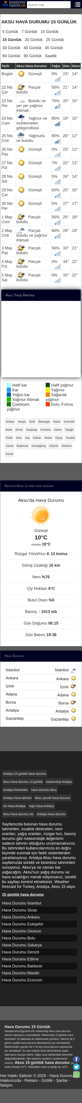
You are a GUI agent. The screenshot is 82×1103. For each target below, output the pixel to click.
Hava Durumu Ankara (21, 917)
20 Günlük (34, 40)
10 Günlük (49, 31)
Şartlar (62, 1080)
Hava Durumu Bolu (18, 938)
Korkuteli (69, 421)
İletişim (6, 1085)
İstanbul (41, 670)
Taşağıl (69, 429)
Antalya (10, 421)
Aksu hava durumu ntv (18, 814)
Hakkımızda (10, 1080)
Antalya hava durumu (51, 814)
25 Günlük (55, 40)
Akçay (58, 437)
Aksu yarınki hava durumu (52, 798)
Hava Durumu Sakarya (22, 945)
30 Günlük (11, 48)
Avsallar (70, 437)
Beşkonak (22, 445)
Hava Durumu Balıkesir (22, 966)
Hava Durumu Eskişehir (22, 924)
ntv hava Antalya (14, 806)
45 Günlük (54, 48)
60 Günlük (11, 56)
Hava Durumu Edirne (20, 959)
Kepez (57, 421)
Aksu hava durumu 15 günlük (23, 782)
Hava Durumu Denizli (20, 952)
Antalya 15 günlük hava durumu (24, 773)
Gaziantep (41, 719)
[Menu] (77, 4)
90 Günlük (33, 56)
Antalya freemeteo (15, 790)
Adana (41, 694)
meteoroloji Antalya (59, 782)
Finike (9, 437)
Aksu (19, 437)
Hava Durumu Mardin (20, 973)
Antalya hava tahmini (17, 798)
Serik (32, 421)
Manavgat (44, 421)
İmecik (9, 454)
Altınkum (66, 445)
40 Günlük (33, 48)
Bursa (41, 702)
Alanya (22, 421)
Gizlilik (47, 1080)
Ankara (41, 678)
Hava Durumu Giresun (21, 931)
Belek (9, 429)
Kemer (58, 429)
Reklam (31, 1080)
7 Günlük (29, 31)
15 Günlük (11, 40)
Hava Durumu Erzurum (22, 980)
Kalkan (37, 437)
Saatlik (51, 56)
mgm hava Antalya (41, 806)
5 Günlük (10, 31)
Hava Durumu (61, 1076)
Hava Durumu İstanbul (21, 903)
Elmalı (19, 429)
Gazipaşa (31, 429)
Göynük (53, 445)
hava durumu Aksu (44, 790)
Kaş (27, 437)
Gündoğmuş (38, 445)
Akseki (48, 437)
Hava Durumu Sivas (19, 910)
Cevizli (9, 445)
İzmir (41, 686)
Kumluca (45, 429)
